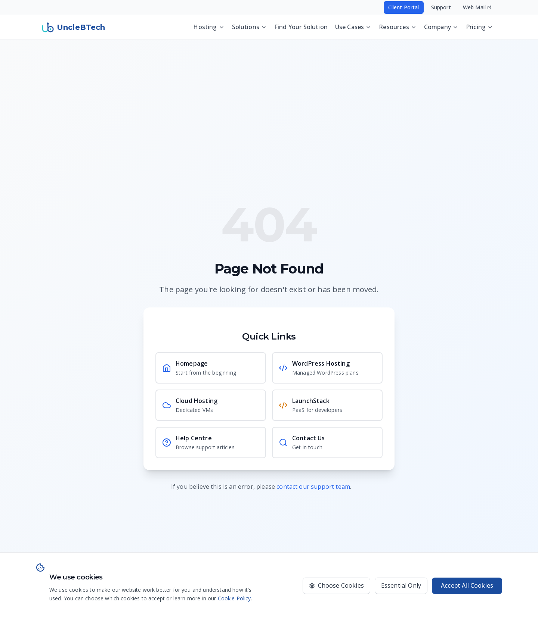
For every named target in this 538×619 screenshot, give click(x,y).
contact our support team (313, 486)
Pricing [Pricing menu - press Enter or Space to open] (479, 26)
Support (441, 7)
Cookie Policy (234, 598)
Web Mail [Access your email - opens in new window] (477, 7)
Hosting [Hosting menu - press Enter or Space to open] (208, 26)
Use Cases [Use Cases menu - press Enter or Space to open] (353, 26)
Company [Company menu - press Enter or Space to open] (441, 26)
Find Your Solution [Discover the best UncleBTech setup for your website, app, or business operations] (301, 26)
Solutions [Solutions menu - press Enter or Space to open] (249, 26)
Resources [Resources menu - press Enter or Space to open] (397, 26)
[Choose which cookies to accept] (336, 586)
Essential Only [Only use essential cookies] (401, 585)
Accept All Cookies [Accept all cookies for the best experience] (467, 585)
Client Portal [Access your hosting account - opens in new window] (403, 7)
